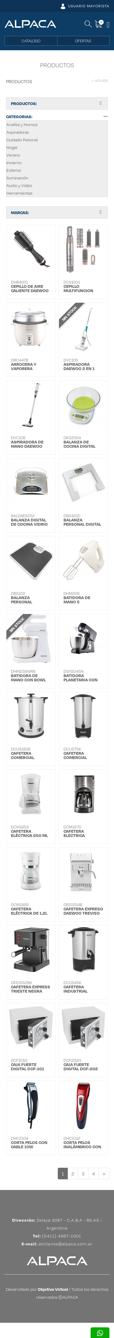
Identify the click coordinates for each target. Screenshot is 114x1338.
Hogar (12, 147)
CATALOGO (31, 40)
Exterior (13, 170)
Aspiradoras (17, 132)
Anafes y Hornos (22, 124)
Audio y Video (19, 185)
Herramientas (19, 193)
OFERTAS (83, 40)
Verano (13, 154)
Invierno (14, 162)
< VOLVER (100, 80)
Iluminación (17, 177)
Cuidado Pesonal (22, 139)
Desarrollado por (37, 1304)
